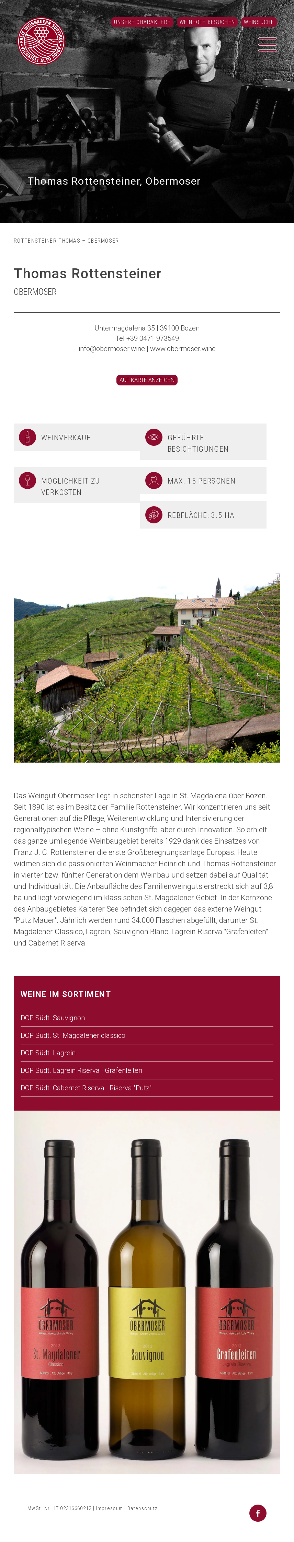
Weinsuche (259, 22)
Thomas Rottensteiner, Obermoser (114, 181)
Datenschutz (142, 1508)
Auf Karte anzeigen (147, 380)
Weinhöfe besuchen (207, 22)
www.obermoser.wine (183, 349)
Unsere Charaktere (142, 22)
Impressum (109, 1508)
